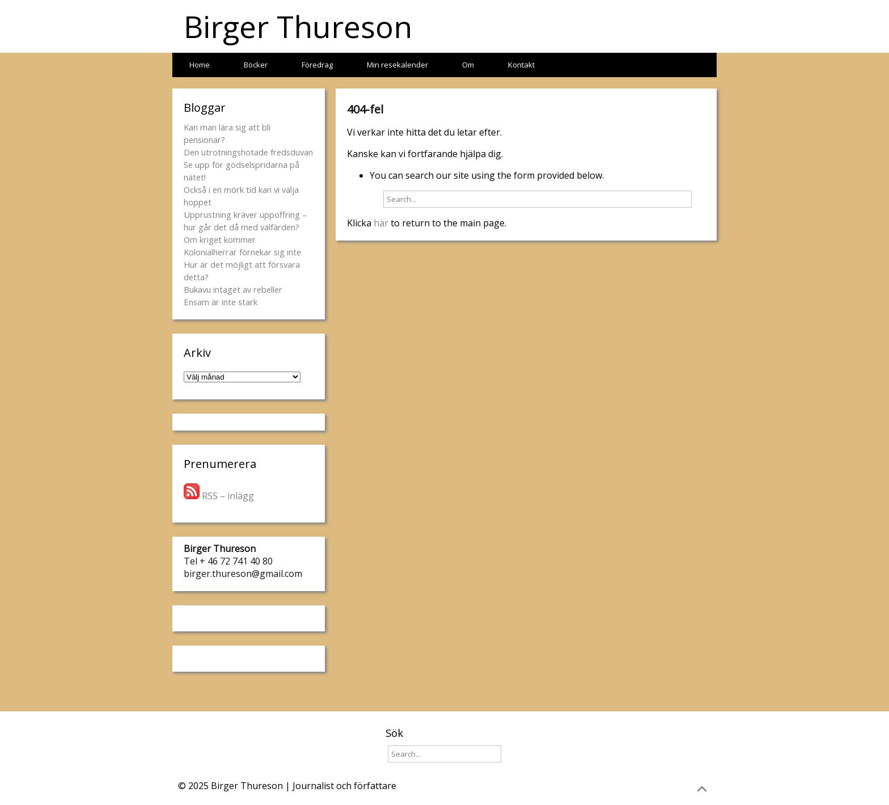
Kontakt (521, 65)
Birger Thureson (298, 26)
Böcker (256, 65)
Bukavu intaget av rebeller (233, 289)
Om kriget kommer (220, 239)
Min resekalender (397, 65)
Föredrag (317, 65)
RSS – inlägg (219, 496)
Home (199, 65)
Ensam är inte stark (220, 301)
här (381, 223)
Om (468, 65)
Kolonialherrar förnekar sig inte (242, 252)
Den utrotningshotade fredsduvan (248, 152)
